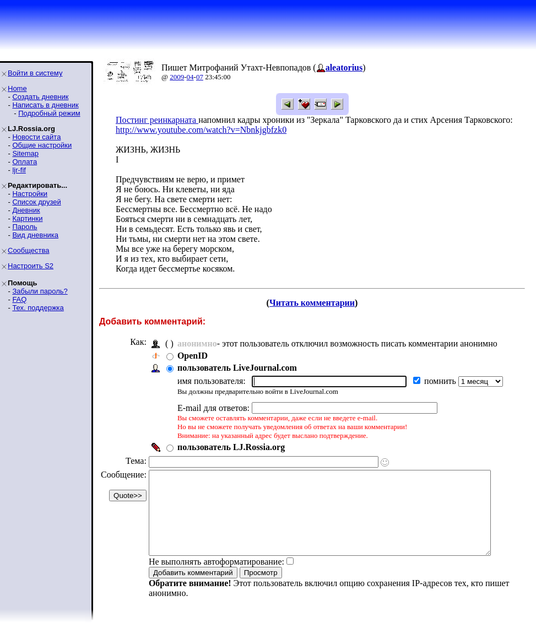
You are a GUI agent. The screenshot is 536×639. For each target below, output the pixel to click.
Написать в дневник (45, 105)
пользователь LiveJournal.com (237, 367)
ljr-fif (19, 170)
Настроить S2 (30, 266)
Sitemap (25, 153)
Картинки (27, 218)
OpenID (192, 355)
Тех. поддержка (37, 308)
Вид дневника (35, 235)
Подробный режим (49, 113)
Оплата (24, 162)
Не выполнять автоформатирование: (216, 578)
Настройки (29, 193)
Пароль (24, 227)
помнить (441, 381)
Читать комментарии (316, 302)
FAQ (19, 299)
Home (17, 88)
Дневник (26, 210)
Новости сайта (36, 137)
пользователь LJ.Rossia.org (231, 447)
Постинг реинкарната (157, 119)
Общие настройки (42, 145)
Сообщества (29, 250)
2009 (177, 77)
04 (190, 77)
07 (199, 77)
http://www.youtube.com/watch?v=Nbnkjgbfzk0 (201, 129)
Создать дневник (40, 97)
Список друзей (36, 202)
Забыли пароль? (39, 291)
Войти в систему (35, 73)
